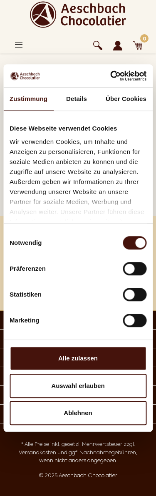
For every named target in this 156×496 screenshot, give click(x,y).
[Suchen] (98, 44)
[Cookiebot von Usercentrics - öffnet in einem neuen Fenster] (111, 75)
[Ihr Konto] (118, 44)
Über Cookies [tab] (126, 98)
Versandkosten (37, 452)
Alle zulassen (78, 358)
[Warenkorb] (138, 44)
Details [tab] (76, 98)
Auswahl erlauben (77, 385)
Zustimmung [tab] (28, 98)
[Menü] (18, 44)
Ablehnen (78, 412)
